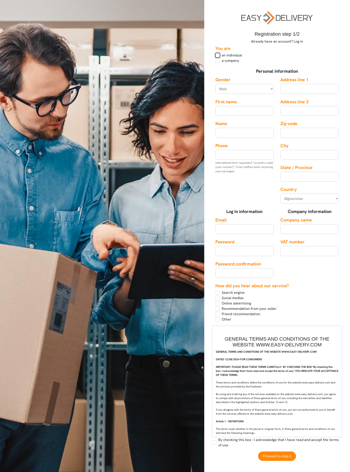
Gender (223, 80)
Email (221, 220)
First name (226, 102)
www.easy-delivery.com (279, 414)
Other (226, 319)
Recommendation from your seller (249, 308)
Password (224, 242)
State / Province (296, 167)
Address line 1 (294, 80)
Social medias (233, 298)
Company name (296, 220)
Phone (221, 146)
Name (221, 123)
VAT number (292, 242)
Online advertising (236, 303)
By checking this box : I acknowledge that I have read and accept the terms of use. (278, 442)
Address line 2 (294, 102)
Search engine (233, 292)
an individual (232, 55)
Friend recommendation (241, 314)
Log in (298, 41)
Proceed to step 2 (277, 456)
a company (230, 60)
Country (288, 189)
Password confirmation (238, 264)
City (284, 146)
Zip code (288, 123)
